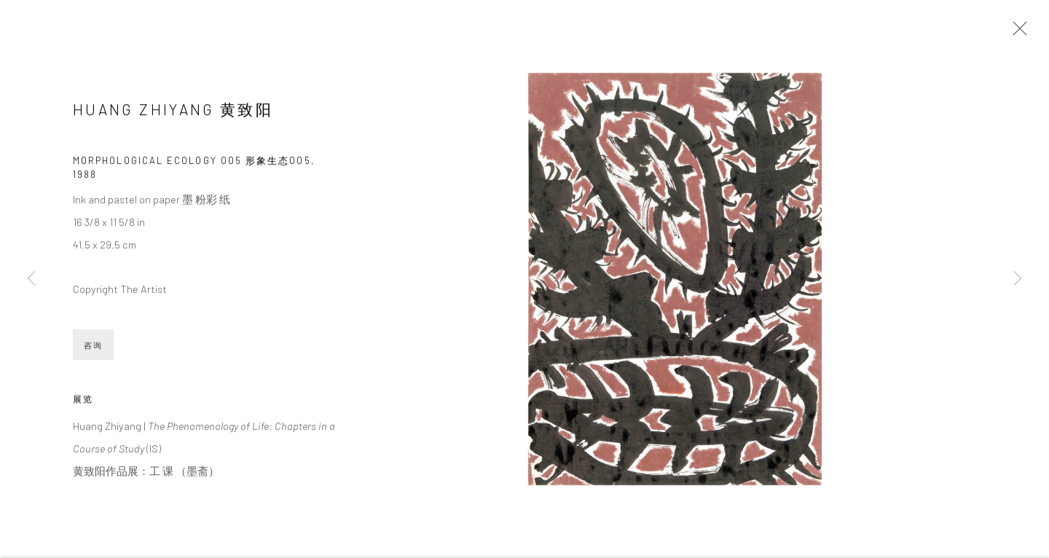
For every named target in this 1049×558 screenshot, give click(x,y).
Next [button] (1017, 279)
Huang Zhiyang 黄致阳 (173, 111)
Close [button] (1016, 33)
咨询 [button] (93, 347)
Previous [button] (31, 279)
